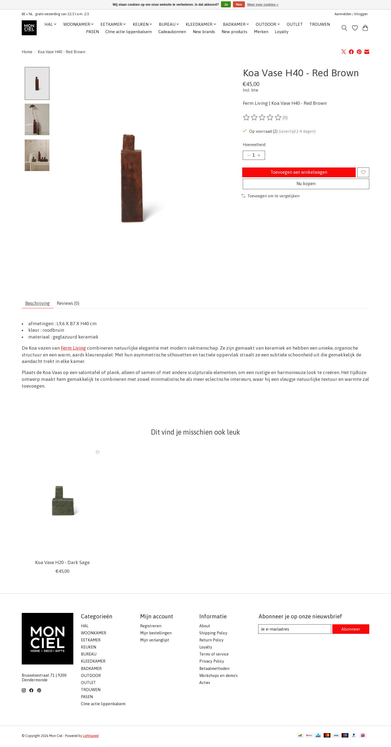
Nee (239, 5)
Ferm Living (73, 350)
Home (27, 51)
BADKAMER (91, 670)
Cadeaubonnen (172, 31)
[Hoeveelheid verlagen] (249, 156)
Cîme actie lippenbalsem (128, 31)
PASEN (92, 31)
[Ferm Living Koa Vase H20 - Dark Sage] (62, 503)
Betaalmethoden (214, 670)
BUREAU (88, 656)
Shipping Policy (213, 634)
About (204, 627)
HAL (84, 627)
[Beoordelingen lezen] (262, 117)
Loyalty (281, 31)
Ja (226, 5)
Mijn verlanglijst (154, 642)
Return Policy (211, 642)
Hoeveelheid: (254, 144)
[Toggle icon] (344, 28)
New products (234, 31)
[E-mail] (294, 631)
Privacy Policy (211, 663)
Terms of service (214, 656)
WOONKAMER (93, 634)
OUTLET (295, 24)
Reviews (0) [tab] (73, 304)
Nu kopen (306, 188)
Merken (261, 31)
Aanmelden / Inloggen (351, 14)
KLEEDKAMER (93, 663)
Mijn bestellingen (156, 634)
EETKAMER (90, 642)
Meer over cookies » (263, 5)
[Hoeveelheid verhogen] (260, 156)
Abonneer (350, 631)
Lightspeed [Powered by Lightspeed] (91, 738)
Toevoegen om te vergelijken (270, 202)
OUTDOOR (91, 677)
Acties (204, 684)
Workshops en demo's (218, 677)
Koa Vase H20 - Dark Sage (62, 564)
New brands (204, 31)
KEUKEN (88, 649)
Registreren (150, 627)
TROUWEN (319, 24)
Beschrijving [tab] (39, 304)
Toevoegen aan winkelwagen (298, 174)
